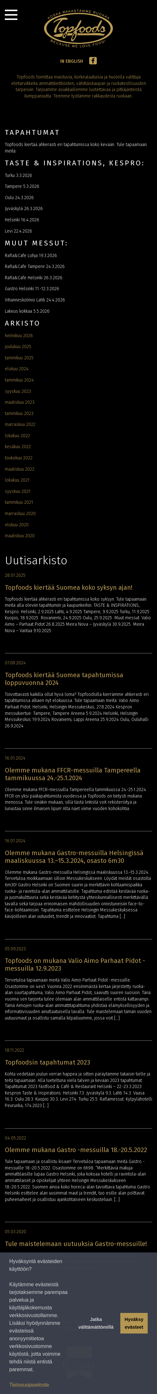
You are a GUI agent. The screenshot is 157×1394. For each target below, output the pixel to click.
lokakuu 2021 (17, 480)
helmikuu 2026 (19, 335)
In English (71, 61)
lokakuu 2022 (17, 436)
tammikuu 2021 (19, 502)
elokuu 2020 (17, 525)
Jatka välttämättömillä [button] (96, 1323)
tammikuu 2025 (19, 358)
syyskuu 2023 (18, 391)
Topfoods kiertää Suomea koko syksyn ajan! (69, 587)
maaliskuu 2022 (19, 469)
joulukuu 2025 (18, 346)
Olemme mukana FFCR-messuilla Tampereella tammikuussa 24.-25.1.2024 (73, 774)
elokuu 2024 (17, 369)
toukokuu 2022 (18, 458)
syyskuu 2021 (18, 491)
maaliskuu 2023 (19, 402)
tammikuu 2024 (19, 380)
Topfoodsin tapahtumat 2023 (47, 1062)
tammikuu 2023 (19, 413)
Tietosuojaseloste (29, 1385)
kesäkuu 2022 (18, 446)
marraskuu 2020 (20, 513)
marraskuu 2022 (20, 424)
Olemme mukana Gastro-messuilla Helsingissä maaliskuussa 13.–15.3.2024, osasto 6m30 (74, 856)
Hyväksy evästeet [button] (134, 1323)
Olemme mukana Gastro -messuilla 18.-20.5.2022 (76, 1150)
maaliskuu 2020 (20, 536)
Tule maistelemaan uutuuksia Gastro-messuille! (76, 1244)
